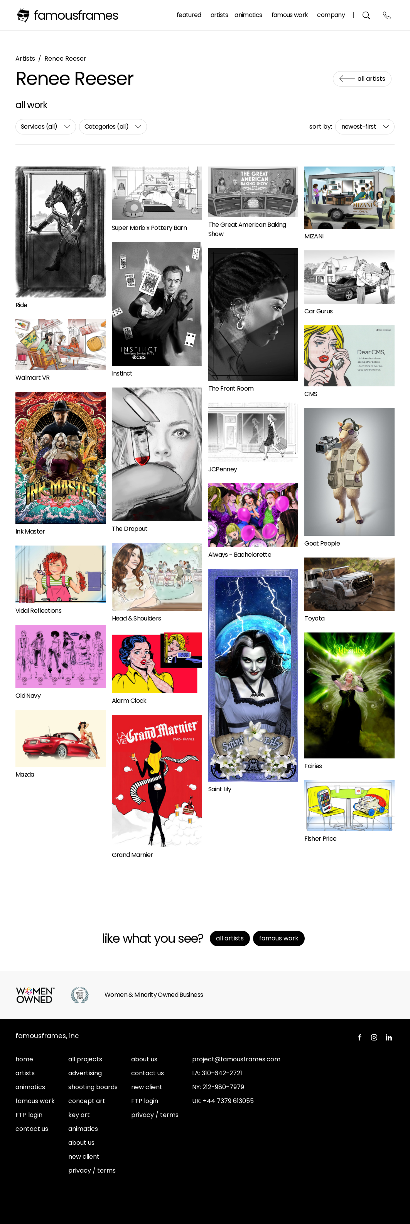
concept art (86, 1100)
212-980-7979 (223, 1087)
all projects (85, 1059)
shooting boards (93, 1087)
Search (367, 15)
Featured (189, 14)
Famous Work (290, 14)
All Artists (371, 78)
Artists (219, 14)
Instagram (374, 1037)
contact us (31, 1128)
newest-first (358, 126)
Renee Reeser (65, 58)
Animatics (248, 14)
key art (79, 1114)
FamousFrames (76, 15)
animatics (30, 1087)
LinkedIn (389, 1037)
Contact (387, 15)
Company (331, 14)
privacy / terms (92, 1170)
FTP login (28, 1114)
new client (84, 1156)
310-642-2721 (222, 1073)
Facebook (359, 1037)
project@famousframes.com (236, 1059)
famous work (35, 1100)
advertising (85, 1073)
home (24, 1059)
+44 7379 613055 (228, 1100)
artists (25, 1073)
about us (81, 1142)
